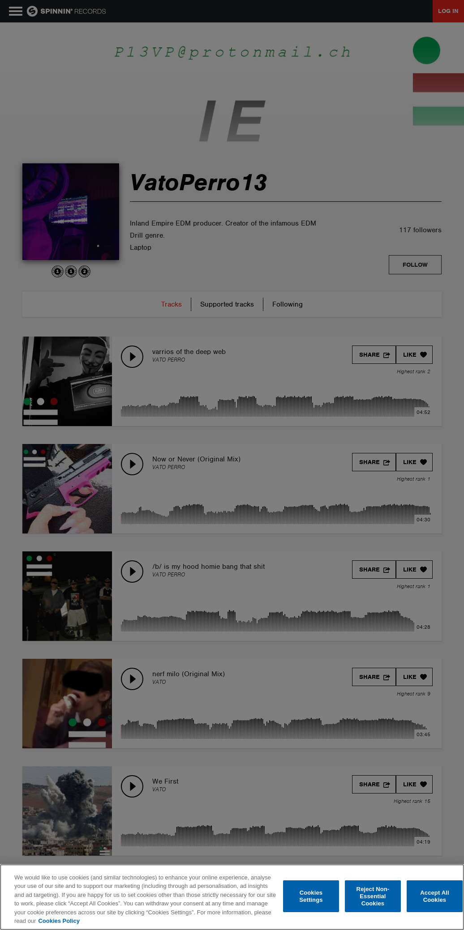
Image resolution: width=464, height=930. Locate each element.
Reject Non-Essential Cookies (373, 896)
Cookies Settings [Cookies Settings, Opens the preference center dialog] (310, 896)
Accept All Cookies (434, 896)
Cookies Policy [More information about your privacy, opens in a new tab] (58, 920)
